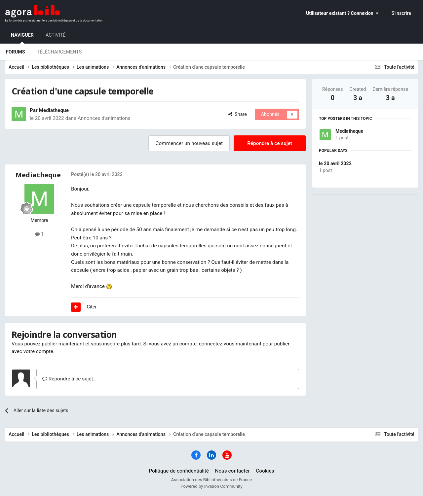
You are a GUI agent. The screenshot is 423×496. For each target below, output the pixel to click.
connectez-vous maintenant (230, 344)
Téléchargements (59, 51)
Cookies (265, 471)
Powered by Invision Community (211, 486)
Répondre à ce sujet (269, 143)
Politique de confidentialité (179, 471)
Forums (15, 51)
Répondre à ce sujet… (69, 379)
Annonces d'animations (104, 118)
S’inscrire (401, 13)
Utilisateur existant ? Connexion (342, 13)
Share (237, 114)
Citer (92, 306)
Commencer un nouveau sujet (189, 143)
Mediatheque (349, 131)
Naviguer (22, 38)
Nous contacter (232, 471)
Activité (55, 35)
